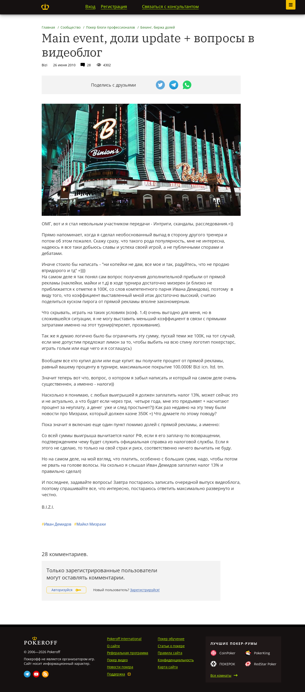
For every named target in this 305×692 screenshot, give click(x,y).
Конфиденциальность (176, 660)
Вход (90, 6)
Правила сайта (170, 653)
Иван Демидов (56, 524)
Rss (45, 674)
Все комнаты (220, 675)
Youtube (36, 674)
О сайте (113, 646)
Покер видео (117, 660)
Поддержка (116, 674)
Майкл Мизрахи (90, 524)
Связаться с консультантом (170, 6)
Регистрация (114, 6)
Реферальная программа (127, 653)
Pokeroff (45, 7)
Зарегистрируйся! (145, 590)
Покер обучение (171, 638)
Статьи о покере (171, 646)
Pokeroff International (124, 638)
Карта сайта (168, 667)
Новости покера (120, 667)
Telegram (27, 674)
